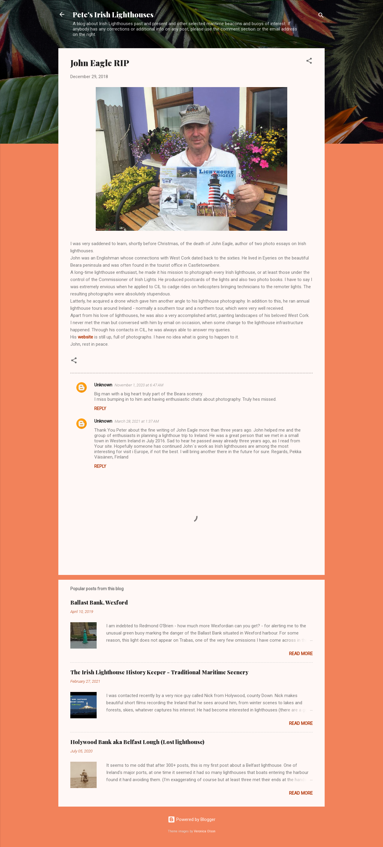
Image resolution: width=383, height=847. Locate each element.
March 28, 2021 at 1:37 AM (137, 421)
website (85, 337)
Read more (301, 653)
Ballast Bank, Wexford (99, 602)
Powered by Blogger (191, 819)
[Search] (321, 16)
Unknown (103, 385)
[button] (309, 61)
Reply (100, 408)
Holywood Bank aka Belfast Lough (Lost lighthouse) (137, 742)
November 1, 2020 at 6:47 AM (139, 385)
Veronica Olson (204, 831)
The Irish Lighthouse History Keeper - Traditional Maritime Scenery (159, 672)
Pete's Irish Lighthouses (113, 14)
